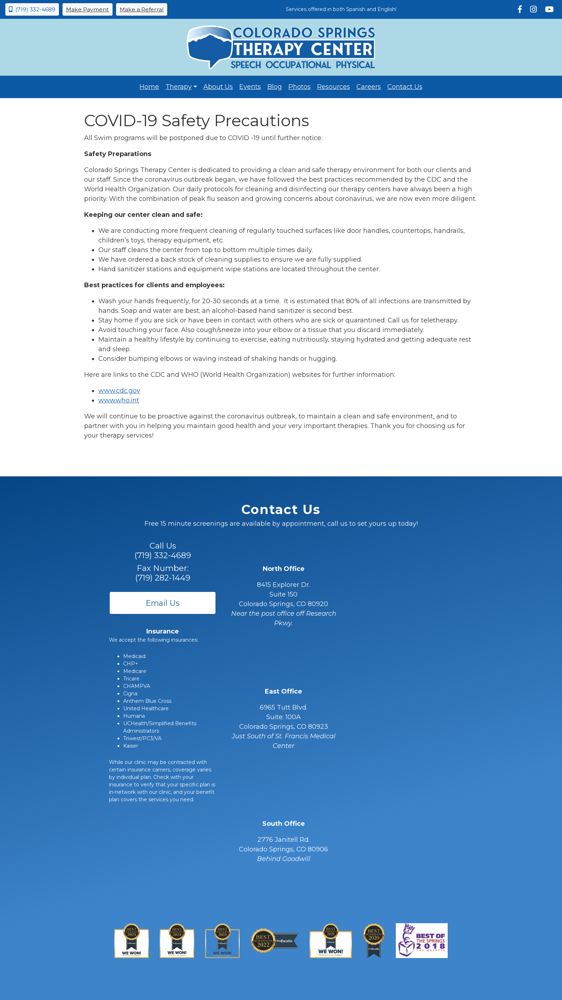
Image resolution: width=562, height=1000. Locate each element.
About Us (218, 87)
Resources (333, 87)
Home (149, 87)
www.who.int (118, 400)
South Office (283, 824)
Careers (368, 87)
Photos (299, 87)
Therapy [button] (178, 87)
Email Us (163, 603)
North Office (284, 569)
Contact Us (404, 87)
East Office (283, 691)
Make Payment (87, 9)
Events (250, 87)
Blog (274, 87)
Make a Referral (142, 9)
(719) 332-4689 (32, 9)
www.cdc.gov (119, 391)
